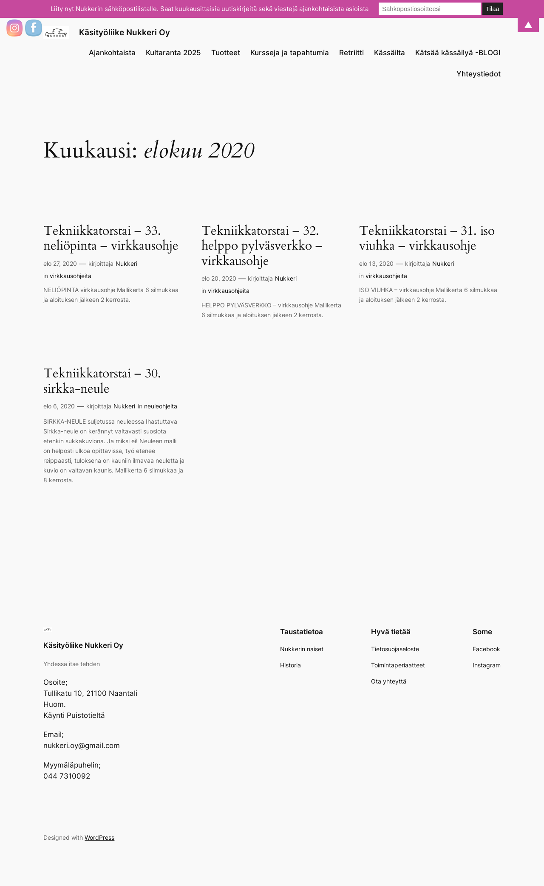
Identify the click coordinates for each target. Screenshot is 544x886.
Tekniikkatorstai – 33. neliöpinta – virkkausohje (110, 239)
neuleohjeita (160, 406)
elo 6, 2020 (59, 406)
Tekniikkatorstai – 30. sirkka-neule (102, 381)
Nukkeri (126, 263)
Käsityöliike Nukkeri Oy (124, 32)
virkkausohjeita (70, 275)
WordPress (99, 837)
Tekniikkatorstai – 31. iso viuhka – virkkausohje (427, 239)
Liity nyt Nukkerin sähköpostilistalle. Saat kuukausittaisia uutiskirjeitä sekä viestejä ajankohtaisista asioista (209, 9)
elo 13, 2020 (376, 263)
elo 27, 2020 (60, 263)
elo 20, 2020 (218, 278)
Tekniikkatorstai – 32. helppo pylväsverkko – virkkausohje (262, 246)
